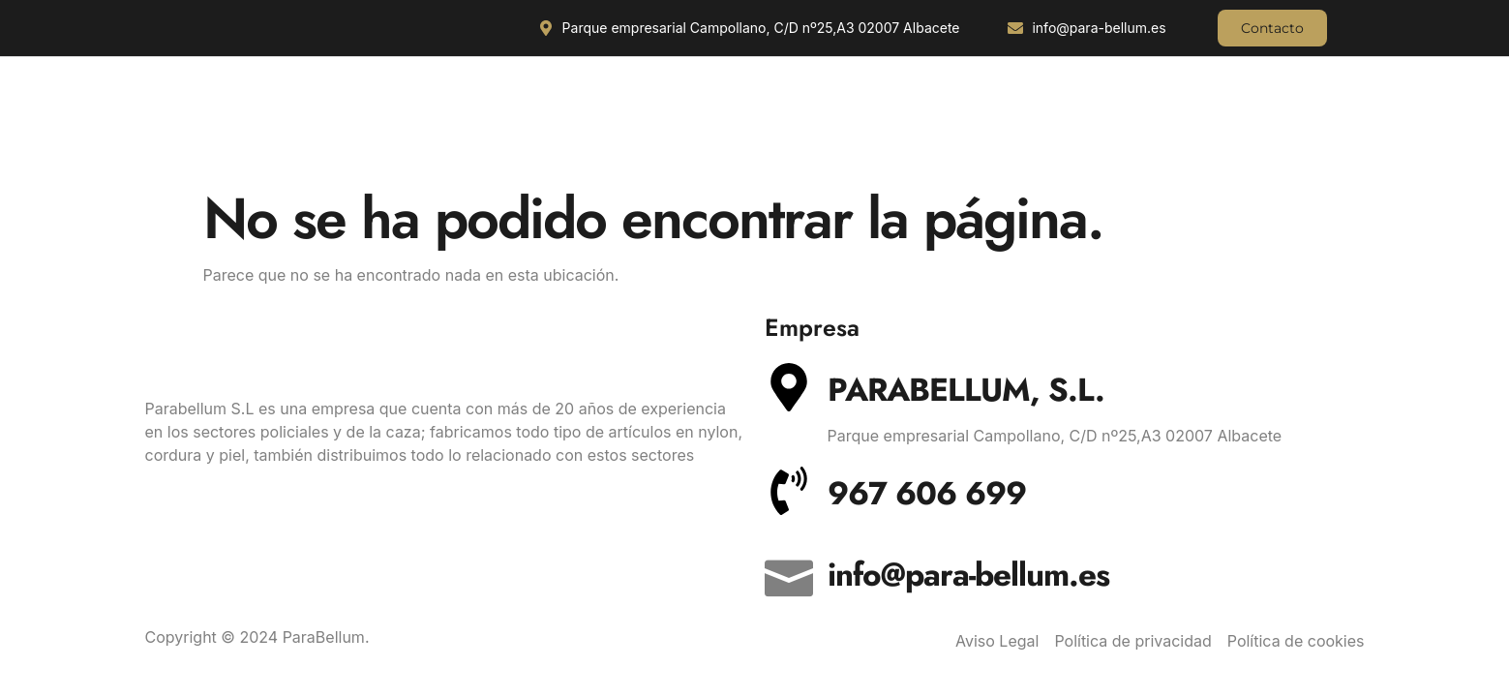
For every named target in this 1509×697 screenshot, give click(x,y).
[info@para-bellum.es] (789, 572)
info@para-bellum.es (968, 574)
